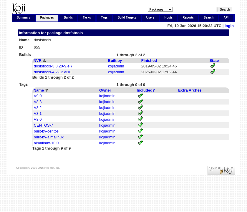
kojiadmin (116, 66)
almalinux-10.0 (46, 143)
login (229, 26)
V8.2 (38, 107)
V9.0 (38, 96)
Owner (105, 90)
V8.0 (38, 119)
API (225, 17)
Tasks (87, 17)
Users (150, 17)
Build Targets (127, 17)
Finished (149, 60)
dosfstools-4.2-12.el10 (53, 72)
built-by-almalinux (49, 137)
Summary (23, 17)
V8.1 (38, 113)
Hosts (169, 17)
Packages (47, 17)
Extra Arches (190, 90)
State (214, 60)
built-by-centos (46, 131)
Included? (146, 90)
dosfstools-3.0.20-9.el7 (53, 66)
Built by (115, 60)
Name (39, 90)
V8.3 (38, 102)
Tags (104, 17)
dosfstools (73, 33)
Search (208, 17)
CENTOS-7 (43, 125)
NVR (38, 60)
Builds (68, 17)
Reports (188, 17)
